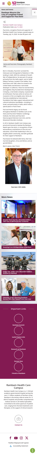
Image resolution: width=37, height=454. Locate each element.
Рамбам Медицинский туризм (18, 443)
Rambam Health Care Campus (12, 25)
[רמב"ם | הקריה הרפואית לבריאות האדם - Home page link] (21, 3)
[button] (4, 22)
